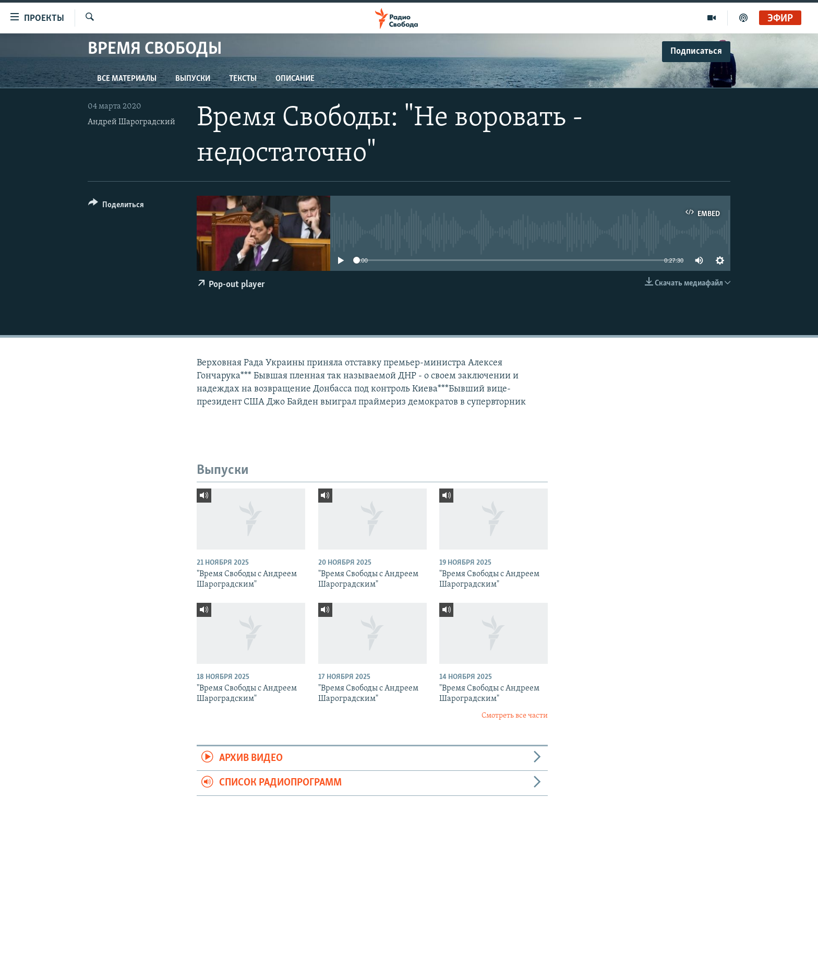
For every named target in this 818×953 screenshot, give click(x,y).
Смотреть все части (515, 716)
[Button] (116, 206)
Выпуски (192, 79)
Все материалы (127, 79)
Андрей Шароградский (131, 122)
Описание (295, 79)
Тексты (243, 79)
